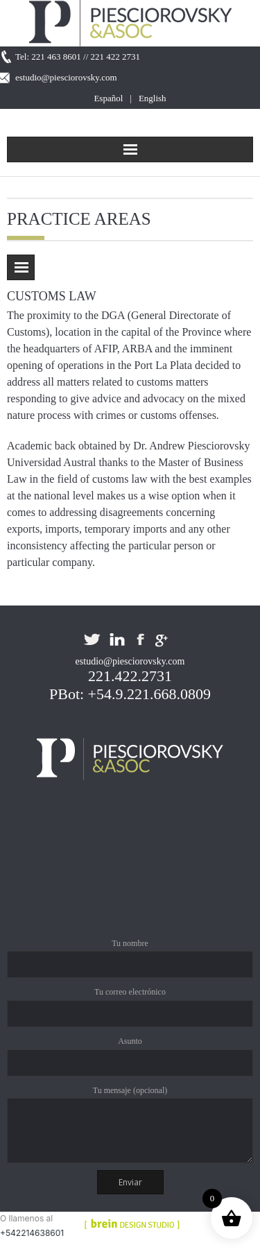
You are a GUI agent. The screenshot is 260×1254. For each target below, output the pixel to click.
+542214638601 (32, 1233)
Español (108, 98)
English (152, 98)
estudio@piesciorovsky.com (66, 77)
